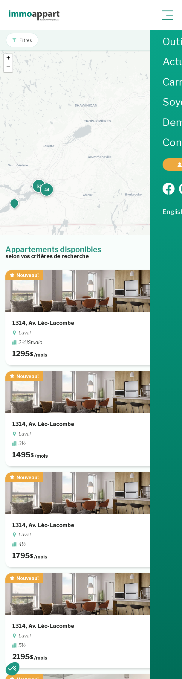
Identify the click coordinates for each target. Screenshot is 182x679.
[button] (165, 101)
